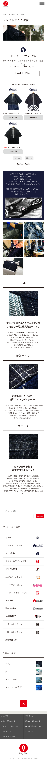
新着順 (32, 85)
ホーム (5, 14)
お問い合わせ (29, 716)
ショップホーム (6, 716)
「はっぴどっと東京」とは (9, 726)
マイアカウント (6, 731)
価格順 (25, 85)
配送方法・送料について (32, 721)
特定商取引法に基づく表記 (33, 726)
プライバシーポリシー (8, 736)
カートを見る (29, 731)
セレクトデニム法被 (17, 14)
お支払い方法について (8, 721)
